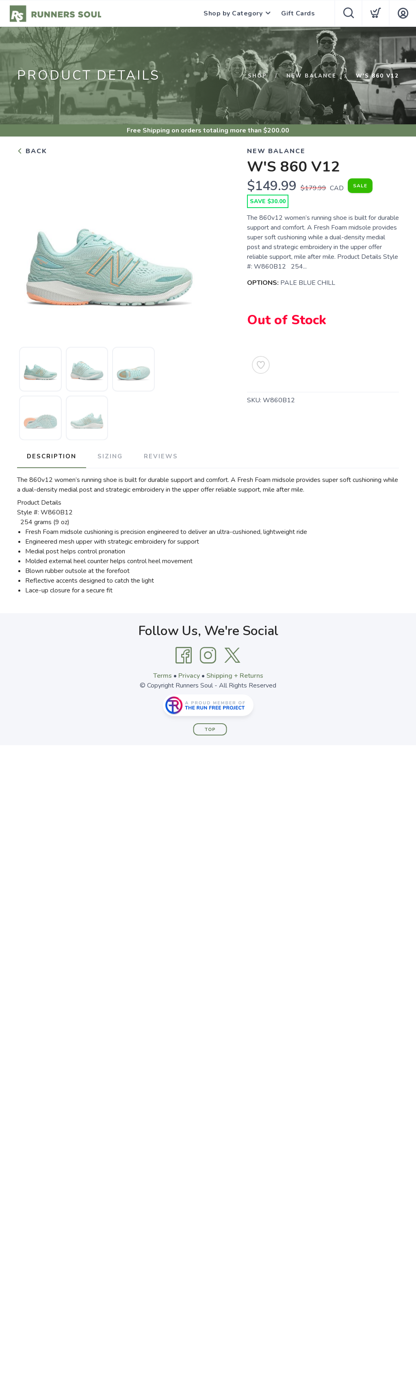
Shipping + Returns (234, 675)
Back (32, 151)
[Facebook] (183, 655)
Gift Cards (298, 13)
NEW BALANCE (311, 76)
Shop (257, 76)
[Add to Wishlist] (261, 365)
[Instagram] (208, 655)
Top (210, 730)
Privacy (189, 675)
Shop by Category (233, 13)
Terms (162, 675)
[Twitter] (232, 655)
